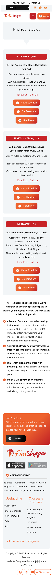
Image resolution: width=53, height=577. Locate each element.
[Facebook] (40, 7)
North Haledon (11, 490)
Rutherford (20, 482)
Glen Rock (22, 486)
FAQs (6, 521)
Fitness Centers (34, 527)
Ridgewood (9, 486)
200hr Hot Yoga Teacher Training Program (34, 513)
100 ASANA (32, 522)
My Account (19, 2)
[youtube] (45, 7)
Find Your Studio (11, 516)
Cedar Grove (36, 486)
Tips (5, 526)
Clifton (42, 482)
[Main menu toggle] (33, 16)
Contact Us (34, 2)
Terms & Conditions (13, 511)
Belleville (8, 482)
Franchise (31, 532)
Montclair (32, 482)
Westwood (39, 490)
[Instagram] (35, 7)
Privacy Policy (10, 506)
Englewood (26, 490)
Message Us (44, 572)
